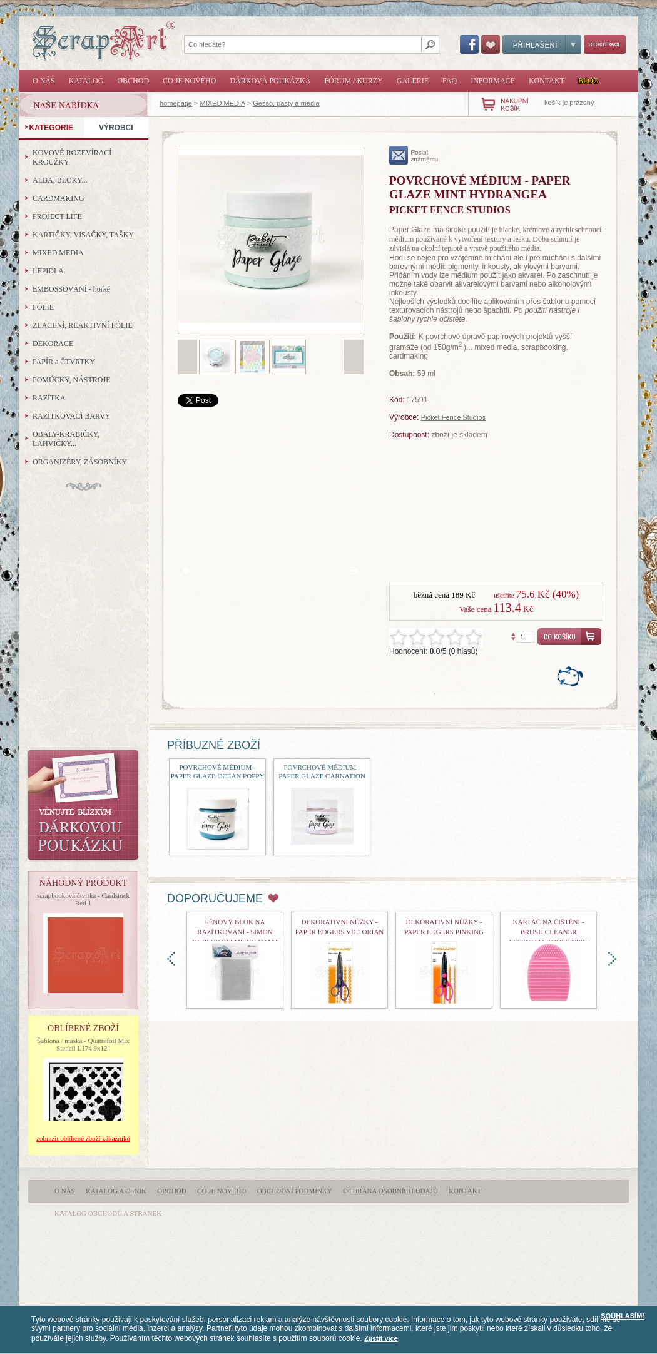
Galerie (413, 80)
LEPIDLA (48, 271)
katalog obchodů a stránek (107, 1213)
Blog (588, 80)
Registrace (605, 44)
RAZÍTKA (49, 398)
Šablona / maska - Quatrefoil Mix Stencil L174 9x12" (83, 1044)
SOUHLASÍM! (622, 1316)
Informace (493, 80)
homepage (176, 103)
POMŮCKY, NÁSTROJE (71, 379)
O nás (44, 80)
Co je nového (189, 80)
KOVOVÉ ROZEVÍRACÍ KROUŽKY (72, 157)
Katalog (86, 80)
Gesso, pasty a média (286, 103)
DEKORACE (53, 343)
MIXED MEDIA (222, 103)
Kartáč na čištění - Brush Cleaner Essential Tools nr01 (548, 931)
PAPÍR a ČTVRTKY (64, 361)
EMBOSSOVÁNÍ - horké (71, 289)
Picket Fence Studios (453, 417)
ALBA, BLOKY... (60, 180)
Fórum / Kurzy (353, 80)
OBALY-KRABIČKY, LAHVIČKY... (66, 439)
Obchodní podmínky (294, 1190)
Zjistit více (381, 1338)
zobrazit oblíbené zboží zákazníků (83, 1138)
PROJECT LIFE (57, 216)
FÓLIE (43, 307)
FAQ (449, 80)
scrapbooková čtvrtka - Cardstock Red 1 (83, 899)
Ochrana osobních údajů (390, 1190)
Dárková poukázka (270, 80)
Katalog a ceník (116, 1190)
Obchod (133, 80)
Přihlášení (541, 44)
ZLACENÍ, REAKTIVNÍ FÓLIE (83, 325)
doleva (171, 959)
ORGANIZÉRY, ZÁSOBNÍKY (80, 461)
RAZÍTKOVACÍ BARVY (72, 416)
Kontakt (546, 80)
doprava (612, 959)
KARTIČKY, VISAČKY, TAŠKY (83, 234)
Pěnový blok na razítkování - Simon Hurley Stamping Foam (235, 931)
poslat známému (414, 155)
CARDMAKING (58, 198)
